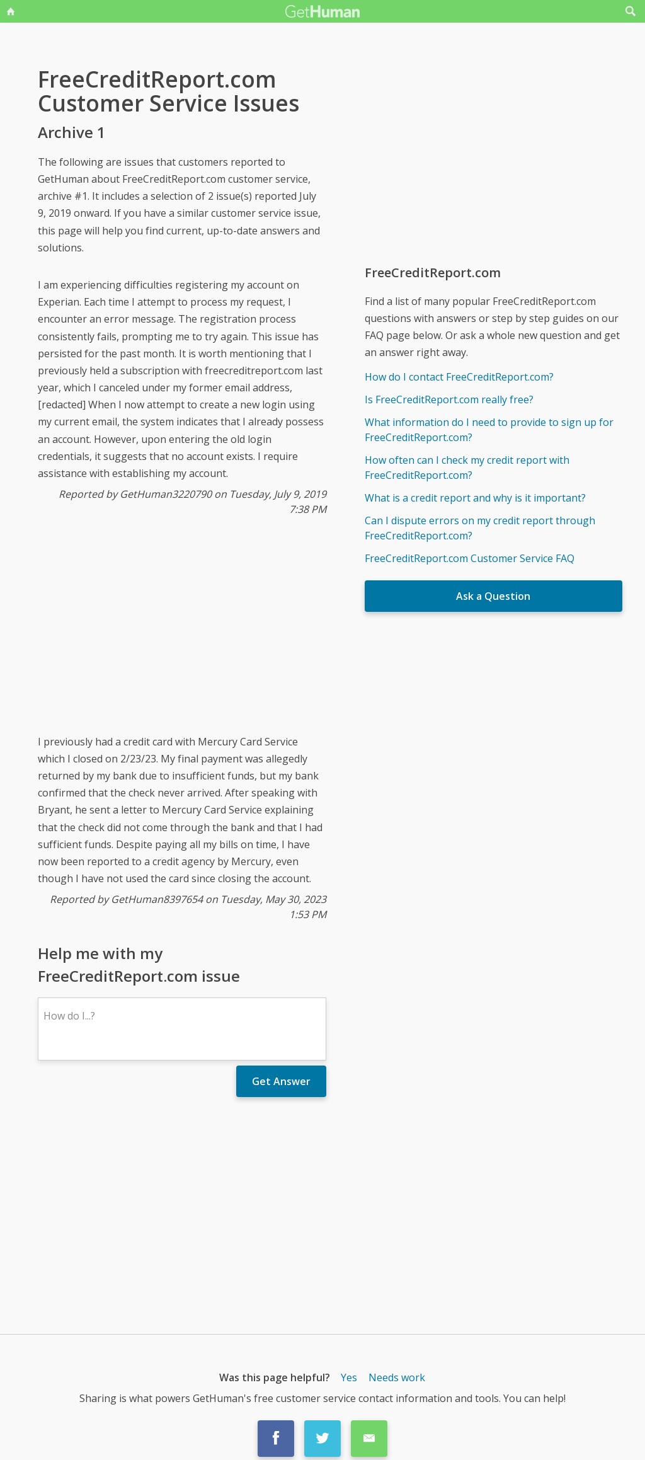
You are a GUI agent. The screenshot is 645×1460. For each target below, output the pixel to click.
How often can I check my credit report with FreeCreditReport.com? (467, 467)
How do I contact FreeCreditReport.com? (459, 377)
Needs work (396, 1377)
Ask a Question (493, 596)
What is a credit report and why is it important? (475, 498)
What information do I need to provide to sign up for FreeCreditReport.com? (489, 429)
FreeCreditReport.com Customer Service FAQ (469, 558)
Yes (349, 1377)
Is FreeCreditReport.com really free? (449, 399)
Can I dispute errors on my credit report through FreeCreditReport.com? (480, 528)
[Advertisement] (182, 635)
